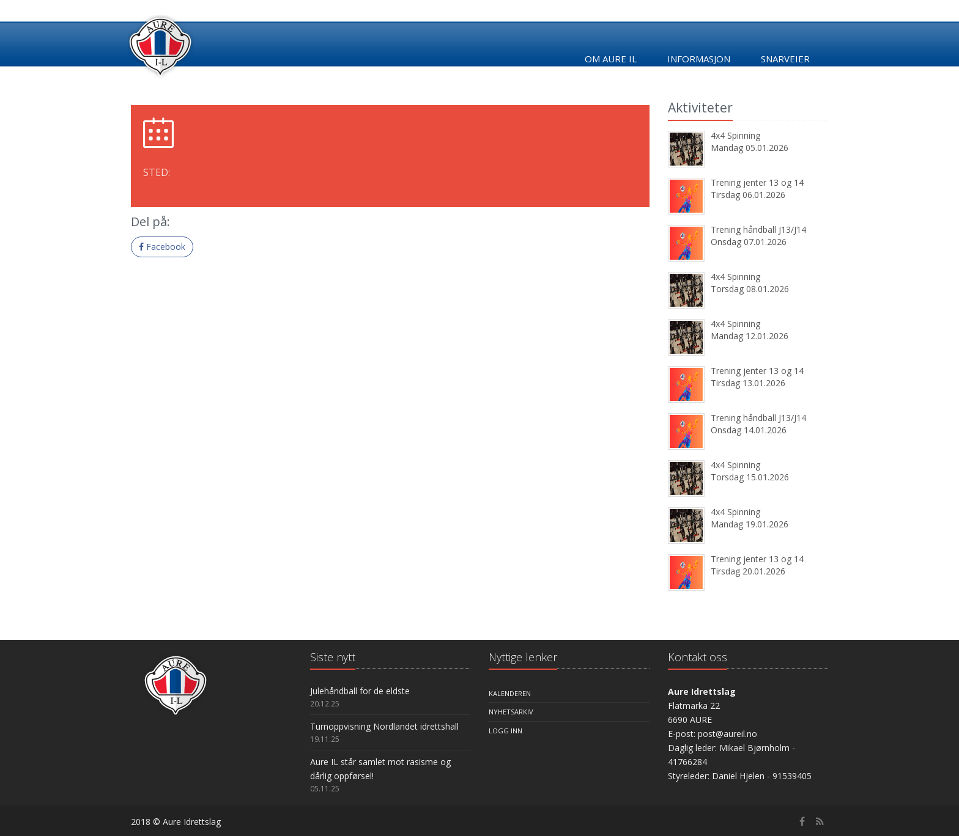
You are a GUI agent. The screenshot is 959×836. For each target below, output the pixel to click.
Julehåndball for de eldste (360, 691)
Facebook (162, 246)
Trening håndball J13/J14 (758, 229)
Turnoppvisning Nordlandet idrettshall (384, 726)
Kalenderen (510, 693)
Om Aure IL (611, 59)
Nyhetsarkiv (511, 711)
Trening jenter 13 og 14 (757, 182)
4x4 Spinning (735, 135)
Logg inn (505, 730)
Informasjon (698, 59)
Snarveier (785, 59)
